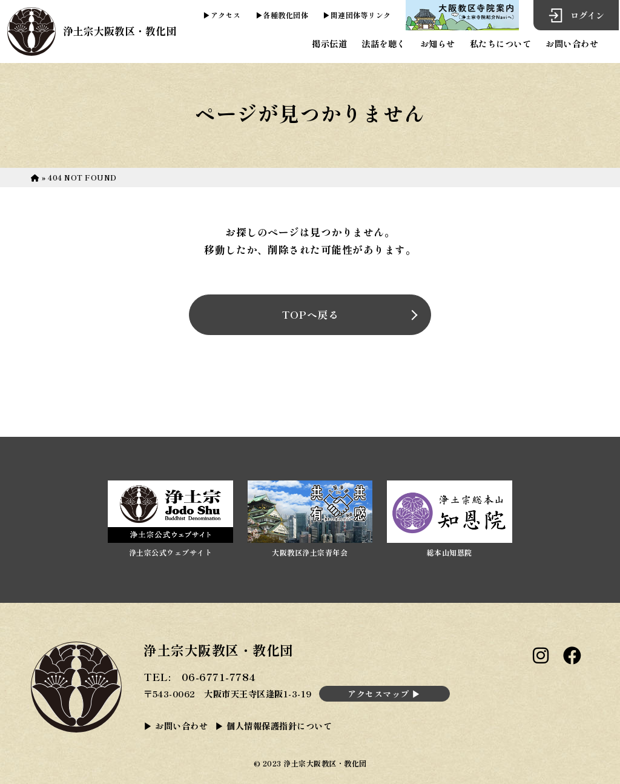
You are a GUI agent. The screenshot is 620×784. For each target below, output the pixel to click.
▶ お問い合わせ (175, 725)
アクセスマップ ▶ (384, 693)
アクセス (226, 15)
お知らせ (437, 43)
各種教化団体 (285, 15)
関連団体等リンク (361, 15)
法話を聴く (383, 43)
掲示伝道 (329, 43)
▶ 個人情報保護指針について (273, 725)
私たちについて (501, 43)
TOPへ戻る (310, 314)
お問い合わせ (572, 43)
